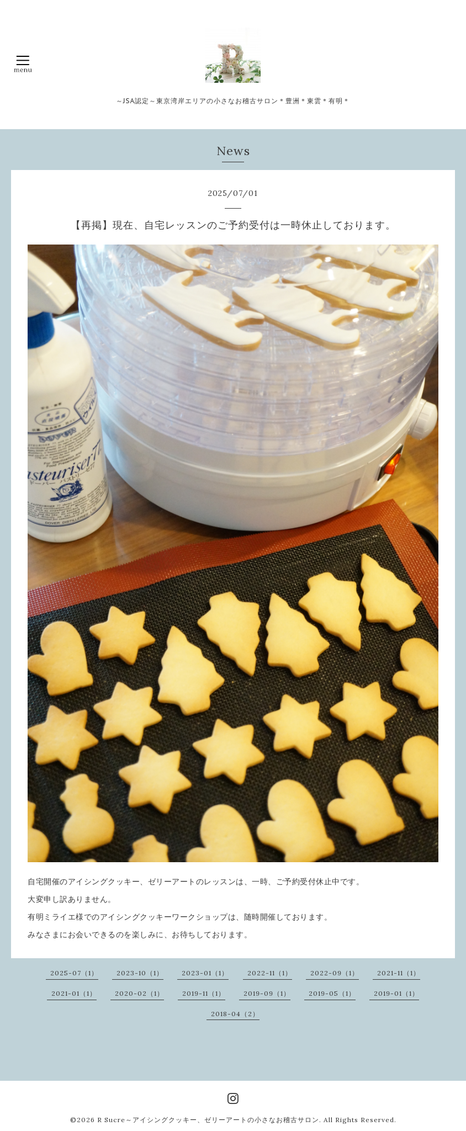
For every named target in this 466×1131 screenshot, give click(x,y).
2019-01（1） (396, 993)
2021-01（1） (74, 993)
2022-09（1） (334, 973)
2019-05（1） (332, 993)
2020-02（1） (139, 993)
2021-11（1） (398, 973)
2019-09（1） (266, 993)
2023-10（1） (139, 973)
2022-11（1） (269, 973)
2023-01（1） (205, 973)
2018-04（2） (235, 1014)
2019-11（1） (203, 993)
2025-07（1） (74, 973)
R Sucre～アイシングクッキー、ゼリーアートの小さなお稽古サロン (208, 1120)
